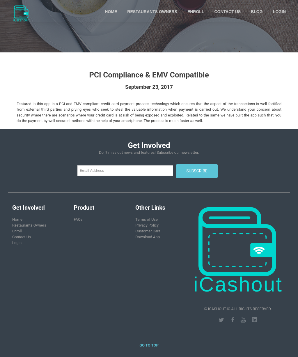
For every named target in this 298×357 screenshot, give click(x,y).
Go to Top (149, 345)
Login (279, 11)
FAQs (78, 219)
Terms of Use (146, 219)
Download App (147, 237)
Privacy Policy (147, 225)
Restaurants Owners (152, 11)
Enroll (195, 11)
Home (111, 11)
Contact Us (227, 11)
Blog (256, 11)
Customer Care (148, 231)
